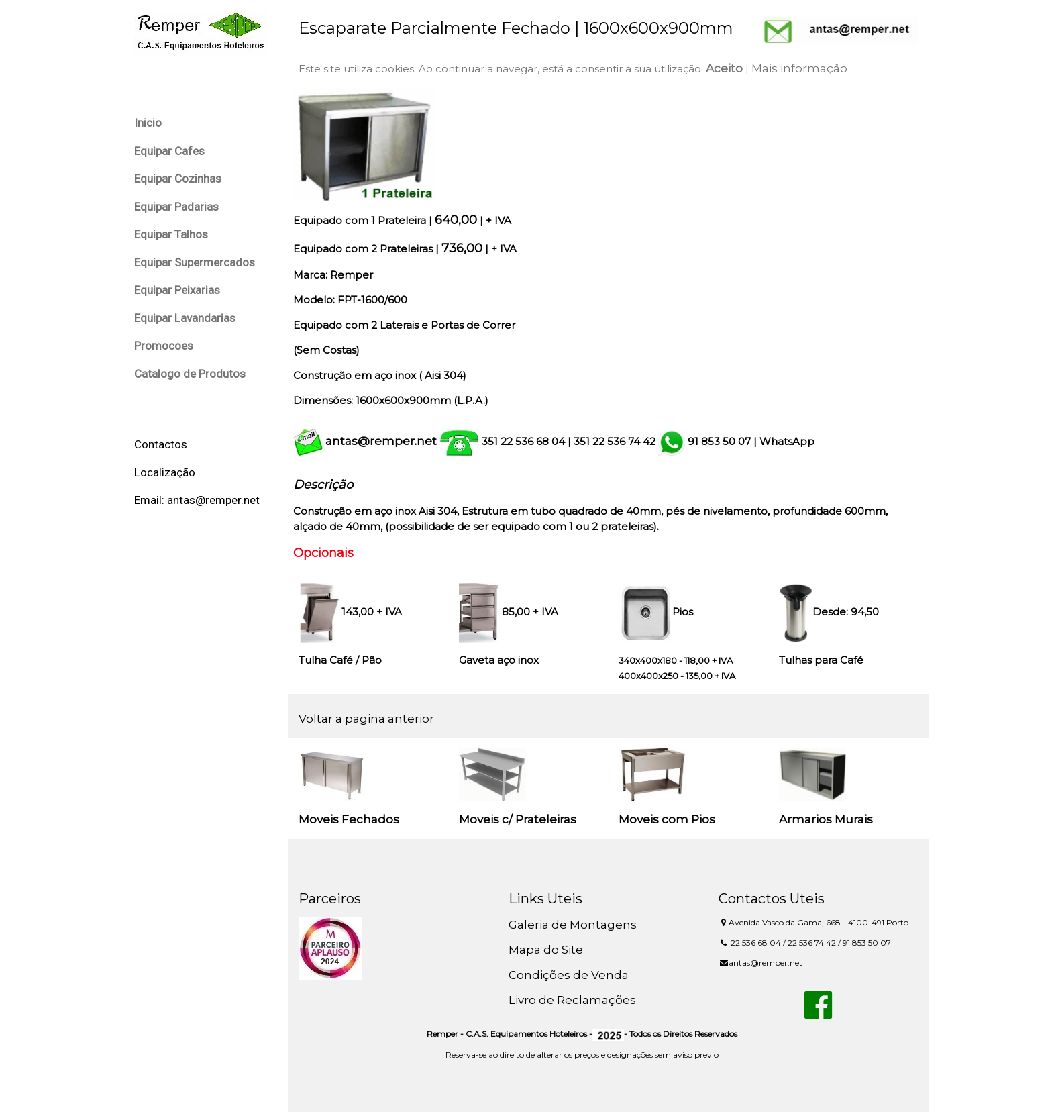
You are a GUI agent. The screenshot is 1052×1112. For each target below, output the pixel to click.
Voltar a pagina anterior (366, 718)
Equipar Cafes (169, 151)
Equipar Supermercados (194, 262)
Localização (164, 472)
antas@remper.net (381, 441)
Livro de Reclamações (572, 1000)
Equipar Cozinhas (177, 178)
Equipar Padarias (176, 206)
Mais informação (799, 68)
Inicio (148, 123)
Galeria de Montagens (573, 924)
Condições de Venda (569, 975)
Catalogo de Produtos (190, 374)
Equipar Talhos (171, 234)
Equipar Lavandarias (184, 318)
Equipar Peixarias (177, 290)
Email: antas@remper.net (197, 500)
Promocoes (163, 345)
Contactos (160, 444)
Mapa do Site (546, 949)
